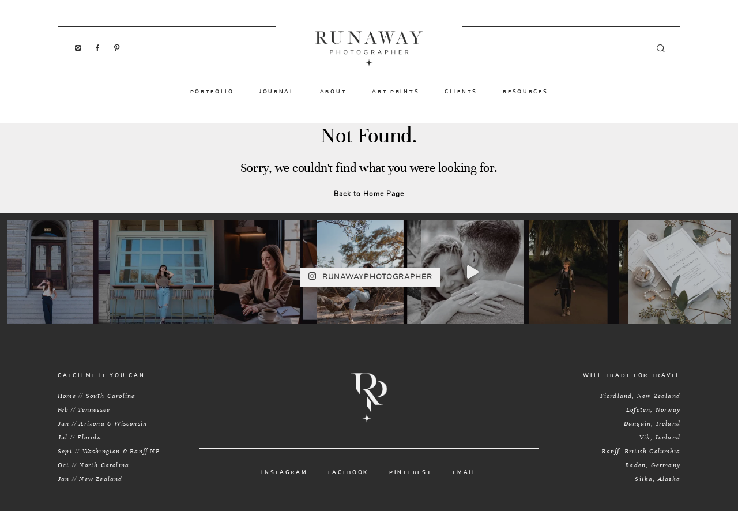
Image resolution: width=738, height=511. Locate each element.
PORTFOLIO (212, 91)
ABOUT (333, 91)
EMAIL (465, 472)
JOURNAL (277, 91)
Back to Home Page (369, 193)
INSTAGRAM (284, 472)
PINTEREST (410, 472)
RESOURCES (525, 91)
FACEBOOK (348, 472)
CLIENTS (461, 91)
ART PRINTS (395, 91)
